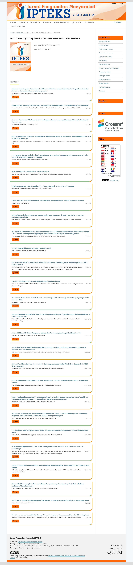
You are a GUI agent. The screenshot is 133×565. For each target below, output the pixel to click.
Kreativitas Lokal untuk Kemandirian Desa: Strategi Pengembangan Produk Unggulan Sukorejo (48, 201)
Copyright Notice (104, 76)
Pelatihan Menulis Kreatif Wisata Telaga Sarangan (30, 172)
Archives (19, 33)
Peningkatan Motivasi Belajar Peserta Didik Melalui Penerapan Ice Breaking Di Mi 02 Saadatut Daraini (50, 500)
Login (121, 3)
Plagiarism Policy (104, 64)
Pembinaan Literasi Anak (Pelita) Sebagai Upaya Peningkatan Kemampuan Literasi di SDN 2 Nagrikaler (51, 515)
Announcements (61, 22)
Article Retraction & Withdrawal (109, 68)
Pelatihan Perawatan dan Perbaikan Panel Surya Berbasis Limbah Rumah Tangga (43, 186)
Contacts (102, 91)
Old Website (89, 22)
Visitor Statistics (104, 83)
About (23, 22)
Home (13, 22)
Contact (76, 22)
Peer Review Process (106, 49)
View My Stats (114, 180)
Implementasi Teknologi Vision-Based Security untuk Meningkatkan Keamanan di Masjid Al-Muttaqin (50, 105)
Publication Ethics (104, 72)
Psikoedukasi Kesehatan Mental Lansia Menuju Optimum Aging (36, 281)
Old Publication (18, 26)
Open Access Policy (105, 57)
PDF (16, 97)
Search (118, 22)
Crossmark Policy (104, 79)
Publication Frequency (106, 53)
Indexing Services (104, 87)
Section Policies (104, 45)
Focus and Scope (104, 41)
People (35, 22)
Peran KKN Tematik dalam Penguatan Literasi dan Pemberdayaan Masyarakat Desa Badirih (46, 333)
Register (113, 3)
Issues (46, 22)
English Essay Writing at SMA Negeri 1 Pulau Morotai (31, 248)
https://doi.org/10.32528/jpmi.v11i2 (49, 45)
